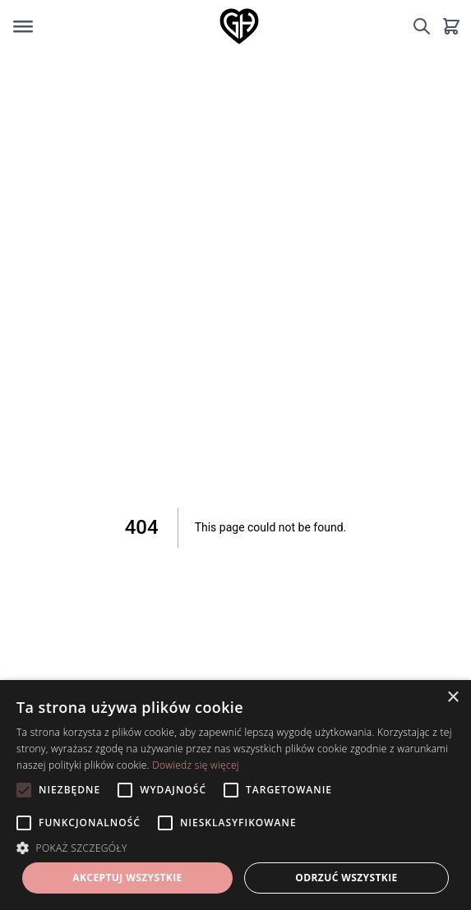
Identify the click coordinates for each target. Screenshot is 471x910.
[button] (235, 847)
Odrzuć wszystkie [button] (346, 878)
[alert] (235, 795)
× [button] (452, 698)
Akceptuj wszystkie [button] (127, 878)
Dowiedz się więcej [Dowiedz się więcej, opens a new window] (195, 765)
